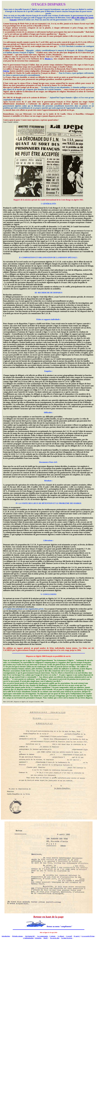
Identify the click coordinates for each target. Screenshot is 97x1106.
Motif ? (45, 938)
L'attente (52, 936)
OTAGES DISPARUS (48, 4)
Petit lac (6, 71)
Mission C (49, 59)
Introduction (6, 936)
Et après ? (77, 936)
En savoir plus (54, 938)
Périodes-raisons (17, 936)
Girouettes (38, 938)
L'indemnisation (28, 938)
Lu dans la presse (66, 938)
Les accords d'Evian (88, 936)
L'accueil (69, 936)
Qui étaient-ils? (30, 936)
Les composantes (42, 936)
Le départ (61, 936)
